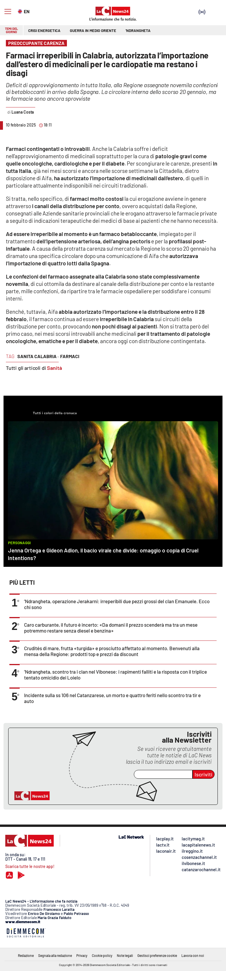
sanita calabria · (38, 356)
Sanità (54, 368)
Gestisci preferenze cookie (157, 955)
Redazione (26, 955)
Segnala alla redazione (55, 955)
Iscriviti (203, 774)
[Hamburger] (7, 11)
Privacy (81, 955)
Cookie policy (102, 955)
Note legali (125, 955)
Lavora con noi (192, 955)
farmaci (69, 356)
